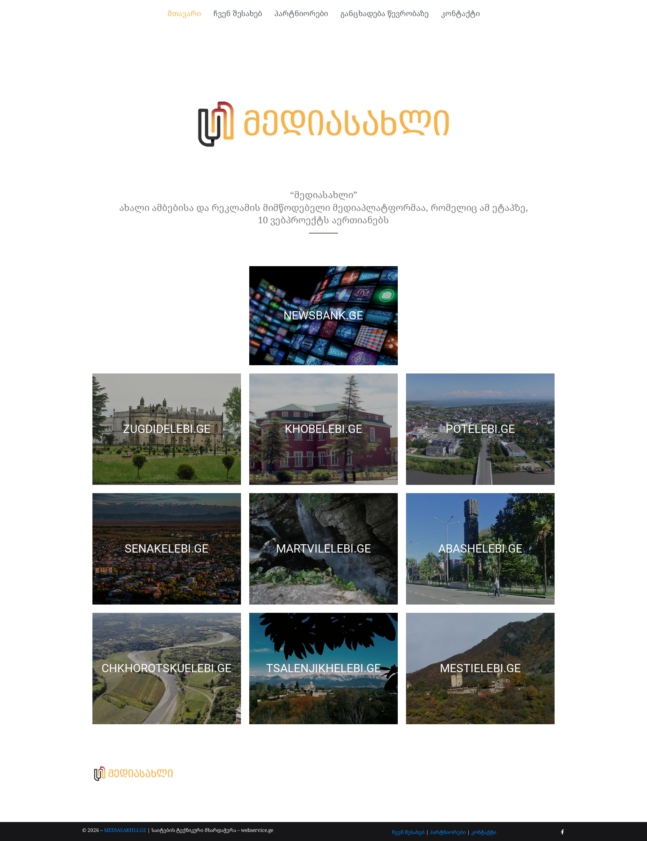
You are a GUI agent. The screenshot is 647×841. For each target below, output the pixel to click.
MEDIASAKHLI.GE (125, 830)
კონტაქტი (483, 832)
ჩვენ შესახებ (408, 832)
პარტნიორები (448, 832)
